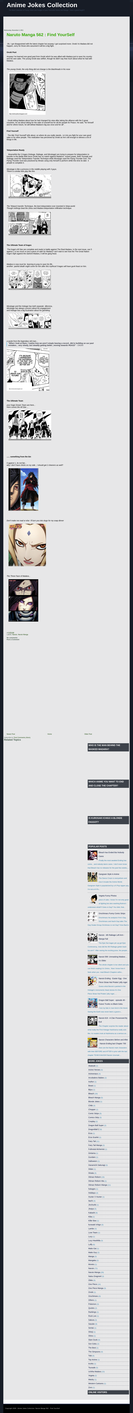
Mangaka (92, 1260)
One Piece (92, 1284)
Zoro (90, 1387)
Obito (90, 1280)
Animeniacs (93, 1074)
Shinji (90, 1332)
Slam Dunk (92, 1340)
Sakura (91, 1320)
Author (91, 1082)
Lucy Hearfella (94, 1240)
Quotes (91, 1308)
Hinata (91, 1173)
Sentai (91, 1328)
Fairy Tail (92, 1141)
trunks (90, 1364)
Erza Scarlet (93, 1137)
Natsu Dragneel (94, 1276)
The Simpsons (94, 1352)
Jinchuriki (92, 1205)
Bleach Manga (94, 1098)
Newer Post (11, 734)
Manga (91, 1256)
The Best (92, 1348)
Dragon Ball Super (96, 1125)
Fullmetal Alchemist (96, 1149)
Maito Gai (92, 1248)
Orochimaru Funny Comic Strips (112, 913)
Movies (91, 1264)
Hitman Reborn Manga (97, 1185)
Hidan (90, 1169)
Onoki (90, 1292)
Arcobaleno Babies (96, 1078)
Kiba (90, 1217)
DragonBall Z (93, 1129)
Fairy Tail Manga (95, 1145)
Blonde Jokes (94, 1101)
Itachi (90, 1201)
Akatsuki (91, 1066)
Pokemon (92, 1304)
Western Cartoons (95, 1383)
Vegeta (91, 1375)
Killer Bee (92, 1221)
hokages (91, 1189)
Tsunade (91, 1368)
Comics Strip (93, 1117)
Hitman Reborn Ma (96, 1181)
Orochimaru (93, 1296)
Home (50, 734)
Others (91, 1300)
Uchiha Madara (94, 1372)
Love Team (92, 1233)
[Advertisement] (52, 23)
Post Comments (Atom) (22, 737)
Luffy (90, 1244)
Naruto (14, 634)
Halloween (92, 1161)
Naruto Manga (23, 634)
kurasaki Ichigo (94, 1225)
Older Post (88, 734)
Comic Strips (93, 1113)
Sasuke (91, 1324)
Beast (90, 1086)
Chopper (92, 1109)
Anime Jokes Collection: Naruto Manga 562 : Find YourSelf (39, 1408)
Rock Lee (92, 1316)
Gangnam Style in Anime (109, 874)
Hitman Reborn (94, 1177)
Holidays (92, 1193)
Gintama (91, 1153)
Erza (90, 1133)
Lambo (91, 1229)
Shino (90, 1336)
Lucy (90, 1236)
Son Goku (92, 1344)
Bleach (91, 1094)
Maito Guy (92, 1252)
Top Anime (92, 1360)
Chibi (90, 1105)
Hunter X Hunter (95, 1197)
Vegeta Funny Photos (108, 896)
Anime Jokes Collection (42, 4)
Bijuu (90, 1090)
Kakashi (91, 1213)
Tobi (90, 1356)
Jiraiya (91, 1209)
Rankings (92, 1312)
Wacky (91, 1379)
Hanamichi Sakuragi (96, 1165)
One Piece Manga (95, 1288)
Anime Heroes (94, 1070)
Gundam (92, 1157)
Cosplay (91, 1121)
